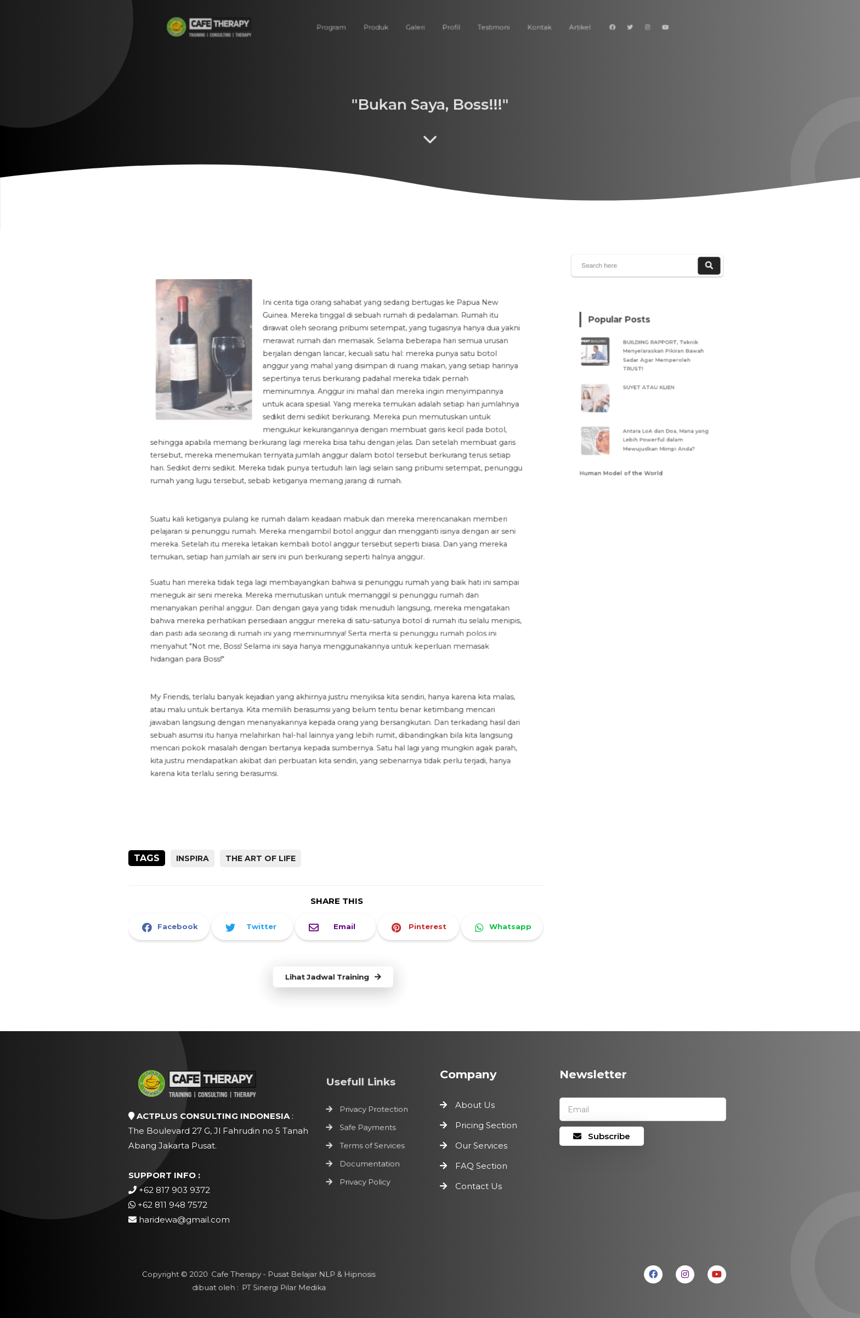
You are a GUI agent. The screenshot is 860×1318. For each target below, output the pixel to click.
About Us (475, 1105)
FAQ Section (481, 1166)
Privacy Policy (365, 1179)
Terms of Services (372, 1145)
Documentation (370, 1162)
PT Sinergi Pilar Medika (282, 1287)
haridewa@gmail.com (184, 1219)
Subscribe (601, 1136)
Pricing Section (486, 1125)
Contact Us (478, 1186)
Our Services (481, 1145)
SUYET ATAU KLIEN (649, 386)
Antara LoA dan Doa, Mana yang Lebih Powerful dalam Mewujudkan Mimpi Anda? (663, 432)
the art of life (260, 858)
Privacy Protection (373, 1111)
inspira (192, 858)
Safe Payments (368, 1128)
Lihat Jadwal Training (332, 977)
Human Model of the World (624, 460)
